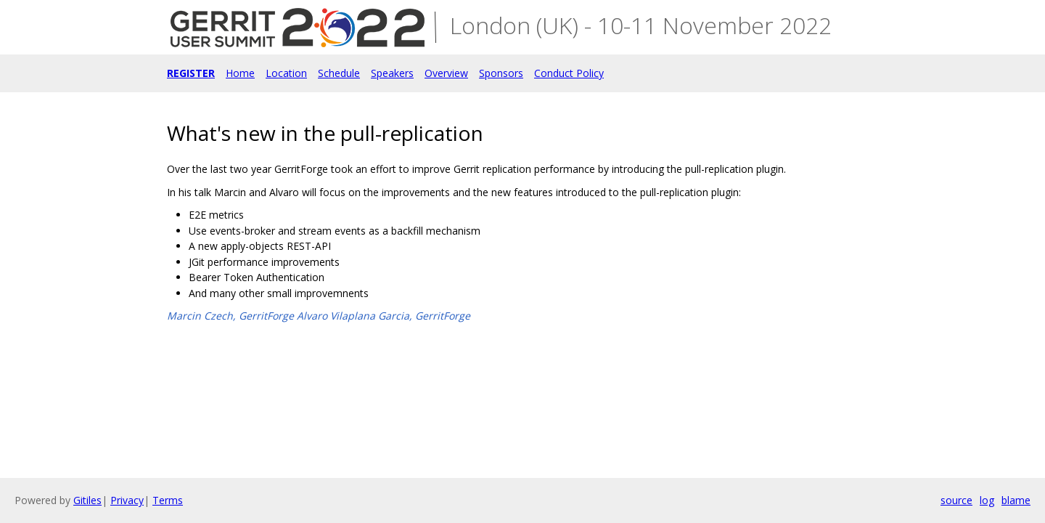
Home (240, 73)
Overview (446, 73)
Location (286, 73)
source (956, 500)
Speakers (392, 73)
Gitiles (87, 500)
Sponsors (501, 73)
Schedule (339, 73)
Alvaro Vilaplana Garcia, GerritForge (383, 316)
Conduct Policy (569, 73)
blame (1015, 500)
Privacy (127, 500)
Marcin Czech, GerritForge (230, 316)
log (987, 500)
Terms (167, 500)
